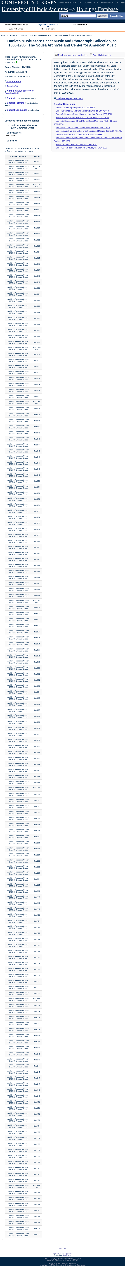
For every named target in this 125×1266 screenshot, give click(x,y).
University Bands (61, 35)
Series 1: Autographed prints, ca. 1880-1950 (75, 107)
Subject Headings (16, 29)
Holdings (23, 35)
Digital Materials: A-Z (80, 25)
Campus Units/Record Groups (16, 25)
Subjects (10, 98)
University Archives (9, 35)
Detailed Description (64, 104)
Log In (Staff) (62, 1248)
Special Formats (14, 103)
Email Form (67, 1255)
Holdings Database (97, 9)
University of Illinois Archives (35, 9)
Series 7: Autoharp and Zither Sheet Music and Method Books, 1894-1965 (89, 131)
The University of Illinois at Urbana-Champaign (68, 1265)
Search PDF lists (116, 16)
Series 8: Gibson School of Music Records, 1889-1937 (80, 134)
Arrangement (13, 81)
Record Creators (48, 29)
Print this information (100, 55)
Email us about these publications (71, 55)
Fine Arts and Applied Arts (40, 35)
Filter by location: (13, 132)
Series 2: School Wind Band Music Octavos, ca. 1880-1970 (82, 111)
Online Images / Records (68, 98)
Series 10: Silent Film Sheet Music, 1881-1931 (76, 144)
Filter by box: (11, 140)
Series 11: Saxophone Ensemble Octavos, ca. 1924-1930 (81, 148)
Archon (60, 1263)
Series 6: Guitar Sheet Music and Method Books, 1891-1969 (83, 127)
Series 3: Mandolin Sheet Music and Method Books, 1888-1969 (84, 114)
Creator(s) (11, 86)
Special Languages (16, 110)
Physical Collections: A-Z (48, 25)
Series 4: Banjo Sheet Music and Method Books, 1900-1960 (82, 117)
